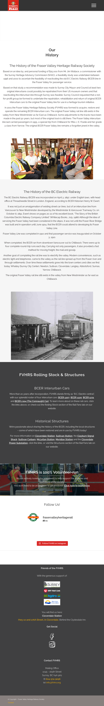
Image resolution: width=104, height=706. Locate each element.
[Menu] (92, 5)
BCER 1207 (64, 397)
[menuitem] (92, 5)
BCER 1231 (88, 397)
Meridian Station (64, 439)
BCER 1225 (76, 397)
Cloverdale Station (45, 436)
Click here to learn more (77, 485)
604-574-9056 (53, 679)
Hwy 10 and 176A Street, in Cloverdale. (38, 620)
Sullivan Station (64, 436)
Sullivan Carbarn (27, 439)
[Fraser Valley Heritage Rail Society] (43, 5)
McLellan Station (46, 439)
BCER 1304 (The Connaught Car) (32, 401)
